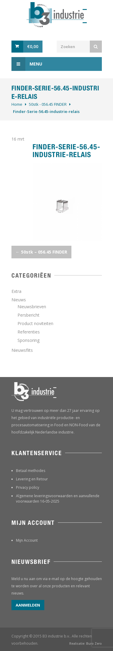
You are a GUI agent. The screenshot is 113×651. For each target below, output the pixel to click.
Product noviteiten (35, 323)
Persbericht (28, 315)
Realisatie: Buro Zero (85, 643)
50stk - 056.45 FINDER (48, 104)
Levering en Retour (32, 479)
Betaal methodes (30, 470)
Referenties (28, 332)
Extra (16, 291)
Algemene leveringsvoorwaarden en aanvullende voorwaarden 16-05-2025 (57, 498)
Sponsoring (28, 340)
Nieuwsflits (22, 350)
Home (16, 104)
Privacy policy (27, 487)
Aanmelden (28, 605)
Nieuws (18, 300)
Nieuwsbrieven (31, 306)
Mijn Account (27, 540)
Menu (26, 64)
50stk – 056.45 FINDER (41, 252)
